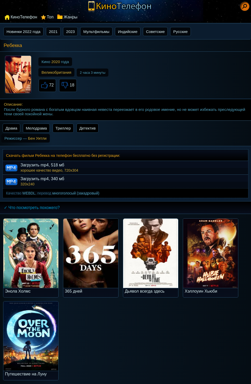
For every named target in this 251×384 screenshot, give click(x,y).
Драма (11, 128)
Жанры (70, 17)
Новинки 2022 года (23, 31)
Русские (180, 31)
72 (47, 85)
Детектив (87, 128)
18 (67, 85)
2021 (53, 31)
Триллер (63, 128)
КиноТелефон (24, 17)
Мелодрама (36, 128)
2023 (70, 31)
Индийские (127, 31)
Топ (50, 17)
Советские (155, 31)
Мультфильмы (96, 31)
